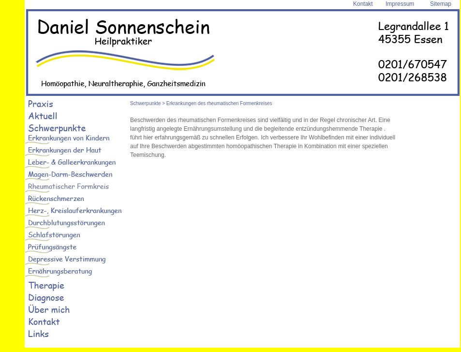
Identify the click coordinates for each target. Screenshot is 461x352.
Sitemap (440, 3)
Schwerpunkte (145, 103)
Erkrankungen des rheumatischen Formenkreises (219, 103)
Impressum (400, 3)
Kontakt (363, 3)
